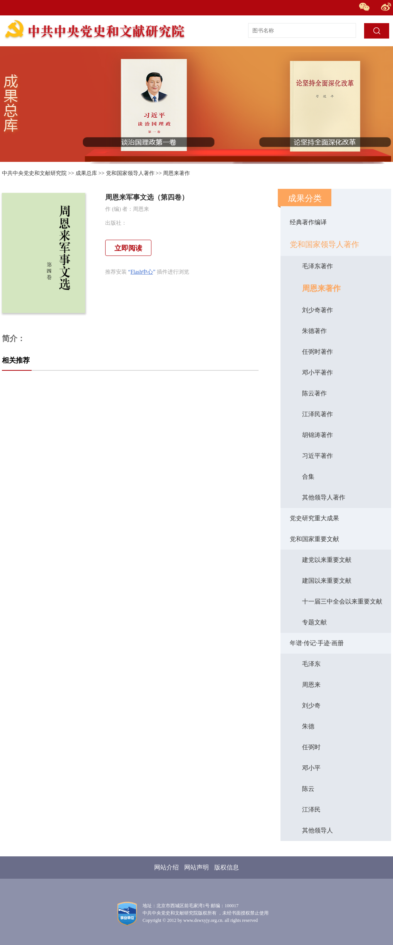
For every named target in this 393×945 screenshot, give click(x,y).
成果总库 (86, 173)
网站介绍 (166, 867)
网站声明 (196, 867)
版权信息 (226, 867)
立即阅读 (128, 248)
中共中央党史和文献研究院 (34, 173)
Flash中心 (142, 272)
